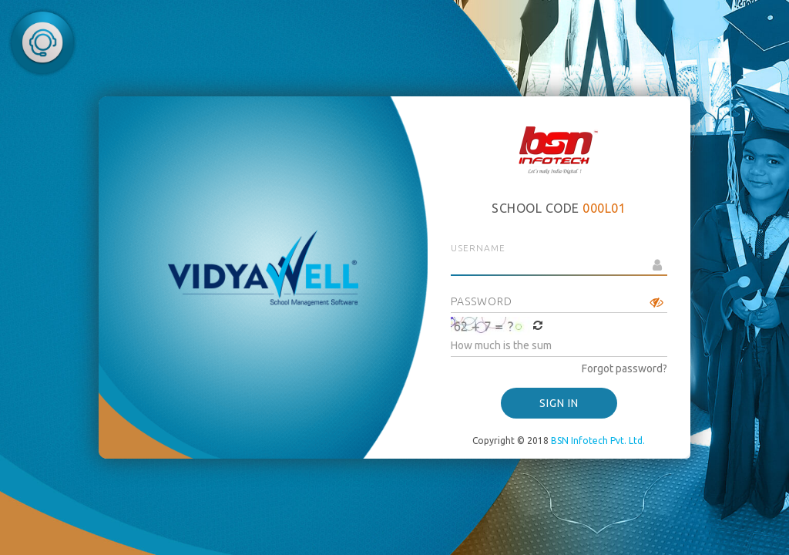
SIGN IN (559, 403)
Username (478, 248)
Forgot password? (624, 368)
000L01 (604, 208)
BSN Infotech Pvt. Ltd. (598, 441)
